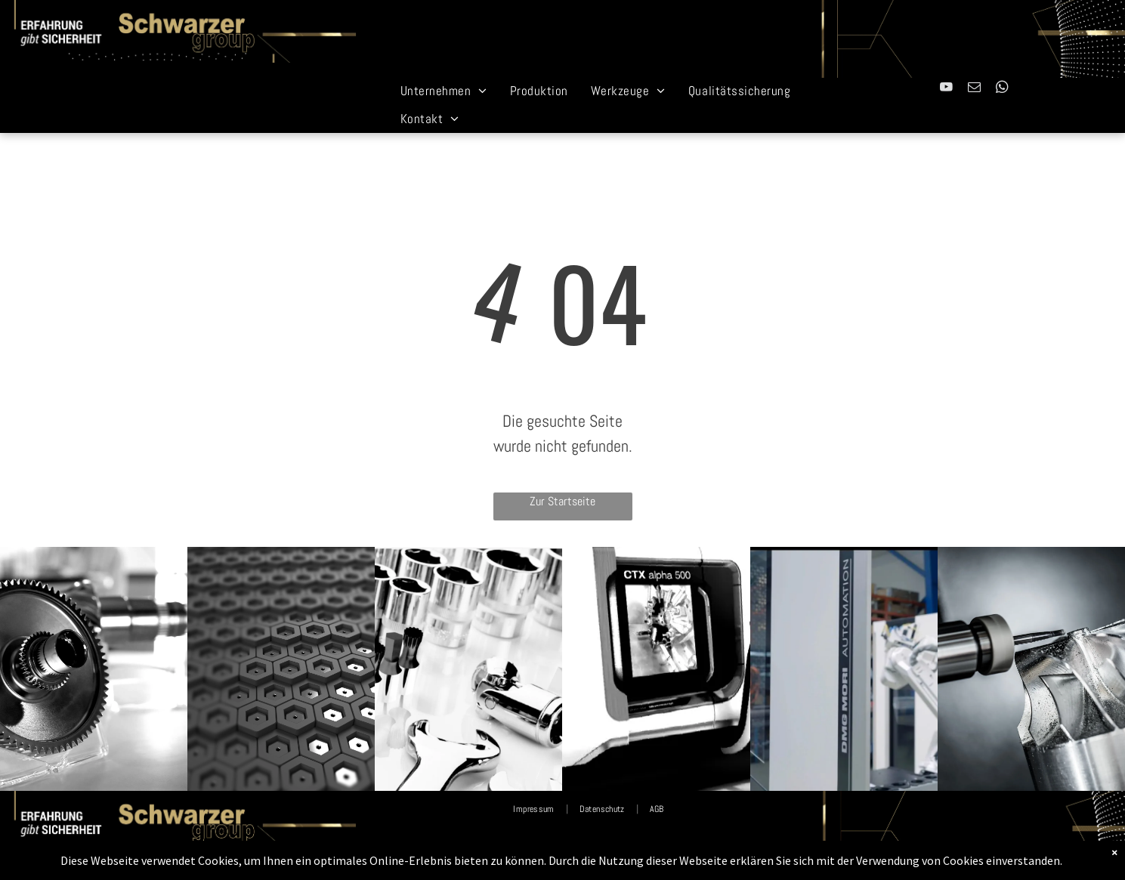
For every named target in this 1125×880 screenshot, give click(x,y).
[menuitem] (444, 91)
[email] (974, 89)
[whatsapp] (1002, 89)
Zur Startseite (562, 501)
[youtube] (946, 89)
